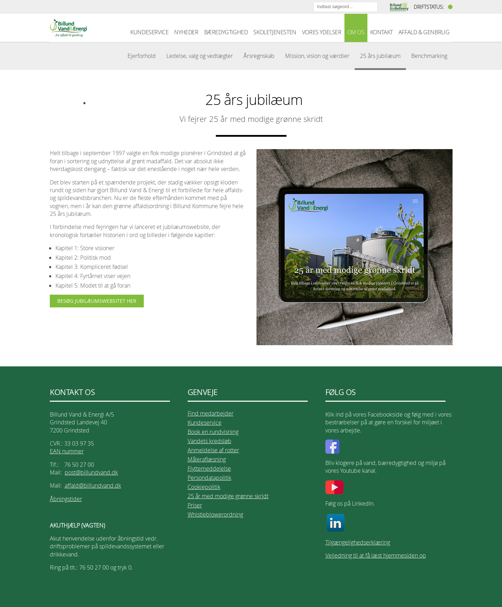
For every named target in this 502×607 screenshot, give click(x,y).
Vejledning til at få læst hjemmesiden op (375, 555)
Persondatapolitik (209, 478)
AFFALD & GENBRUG (424, 32)
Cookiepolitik (204, 487)
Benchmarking (429, 56)
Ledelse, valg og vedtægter (199, 56)
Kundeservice (205, 422)
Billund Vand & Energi (68, 28)
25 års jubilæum (380, 56)
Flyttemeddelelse (209, 468)
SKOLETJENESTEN (274, 32)
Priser (195, 505)
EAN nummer (67, 451)
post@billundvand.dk (91, 472)
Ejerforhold (142, 56)
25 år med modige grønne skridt (228, 496)
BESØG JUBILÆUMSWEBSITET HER (96, 300)
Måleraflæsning (207, 459)
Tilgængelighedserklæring (357, 542)
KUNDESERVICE (149, 32)
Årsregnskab (258, 56)
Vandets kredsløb (209, 441)
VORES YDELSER (322, 32)
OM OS (356, 32)
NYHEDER (186, 32)
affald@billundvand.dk (93, 485)
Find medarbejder (211, 413)
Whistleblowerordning (215, 514)
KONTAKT (381, 32)
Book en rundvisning (213, 432)
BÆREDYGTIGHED (226, 32)
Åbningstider (66, 499)
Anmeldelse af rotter (213, 450)
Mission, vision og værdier (317, 56)
